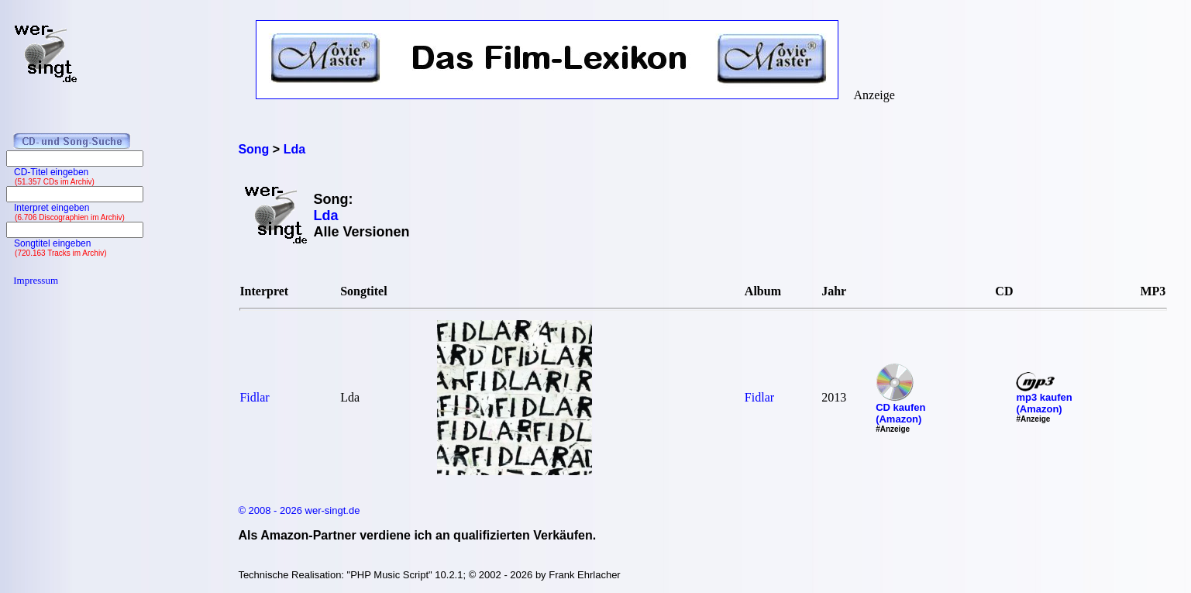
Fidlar (254, 397)
